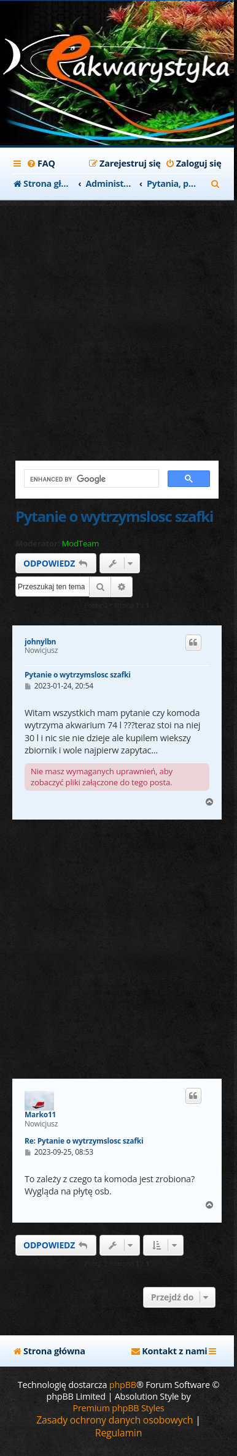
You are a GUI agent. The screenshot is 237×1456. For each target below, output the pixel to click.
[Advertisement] (118, 324)
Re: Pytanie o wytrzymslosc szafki (84, 1140)
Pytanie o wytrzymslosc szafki (114, 516)
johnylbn (40, 642)
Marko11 (40, 1115)
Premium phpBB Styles (118, 1408)
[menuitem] (40, 163)
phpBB (122, 1384)
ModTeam (80, 543)
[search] (90, 479)
